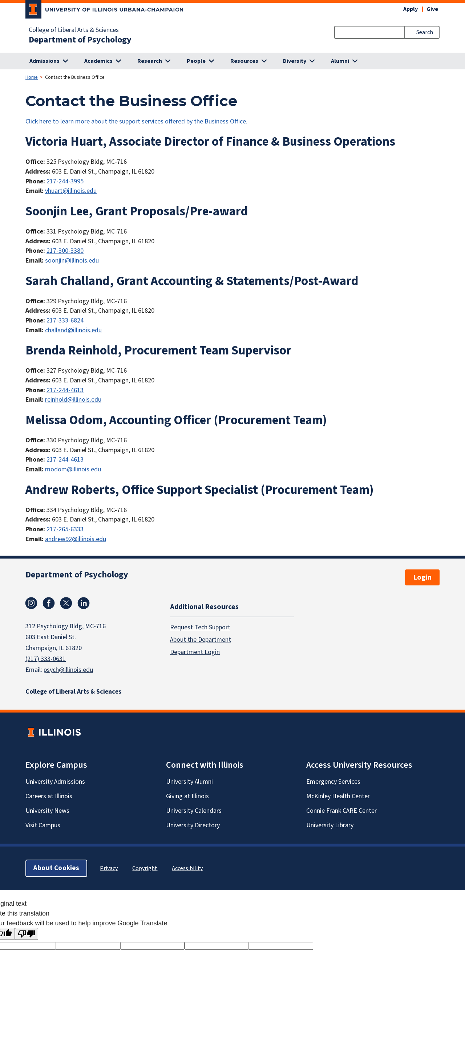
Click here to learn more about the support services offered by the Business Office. (136, 121)
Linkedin (84, 603)
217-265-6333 (65, 529)
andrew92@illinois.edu (75, 539)
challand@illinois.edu (73, 330)
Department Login (195, 652)
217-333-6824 (65, 320)
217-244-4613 (65, 390)
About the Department (200, 639)
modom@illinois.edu (73, 469)
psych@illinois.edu (68, 669)
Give (432, 9)
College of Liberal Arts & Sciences (74, 30)
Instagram (31, 603)
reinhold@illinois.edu (73, 399)
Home (31, 77)
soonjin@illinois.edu (72, 260)
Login (422, 577)
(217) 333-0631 (45, 658)
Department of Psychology (80, 40)
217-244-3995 (65, 181)
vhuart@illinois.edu (71, 190)
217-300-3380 (65, 250)
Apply (410, 9)
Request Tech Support (200, 627)
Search (424, 32)
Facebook (49, 603)
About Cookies (56, 868)
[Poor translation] (26, 934)
